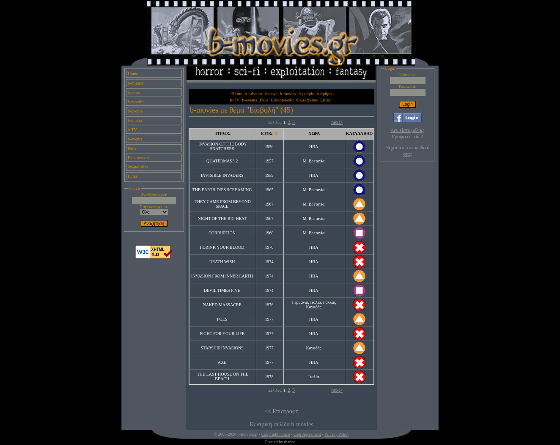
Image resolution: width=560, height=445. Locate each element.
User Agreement (307, 434)
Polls (132, 148)
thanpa (290, 442)
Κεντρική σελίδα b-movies (281, 424)
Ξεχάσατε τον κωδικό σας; (407, 151)
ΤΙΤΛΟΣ (223, 133)
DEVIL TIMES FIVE (222, 290)
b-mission (136, 83)
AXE (222, 362)
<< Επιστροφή (281, 411)
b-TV (132, 129)
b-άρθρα (135, 120)
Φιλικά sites (138, 167)
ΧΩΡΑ (314, 133)
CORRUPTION (222, 233)
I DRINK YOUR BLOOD (222, 247)
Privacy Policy (336, 434)
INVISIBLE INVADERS (222, 175)
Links (132, 176)
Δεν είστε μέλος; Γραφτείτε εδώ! (408, 133)
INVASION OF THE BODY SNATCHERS (222, 146)
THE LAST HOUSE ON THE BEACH (222, 376)
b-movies (135, 101)
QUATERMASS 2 (222, 161)
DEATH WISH (222, 261)
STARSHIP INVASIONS (222, 348)
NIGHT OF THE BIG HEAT (222, 218)
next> (337, 122)
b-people (135, 111)
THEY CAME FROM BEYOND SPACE (223, 204)
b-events (135, 139)
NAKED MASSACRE (222, 304)
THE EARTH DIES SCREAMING (222, 189)
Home (133, 73)
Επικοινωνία (138, 157)
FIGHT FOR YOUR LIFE (222, 333)
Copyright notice (275, 434)
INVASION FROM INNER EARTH (222, 276)
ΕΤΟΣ (266, 133)
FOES (222, 319)
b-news (134, 92)
